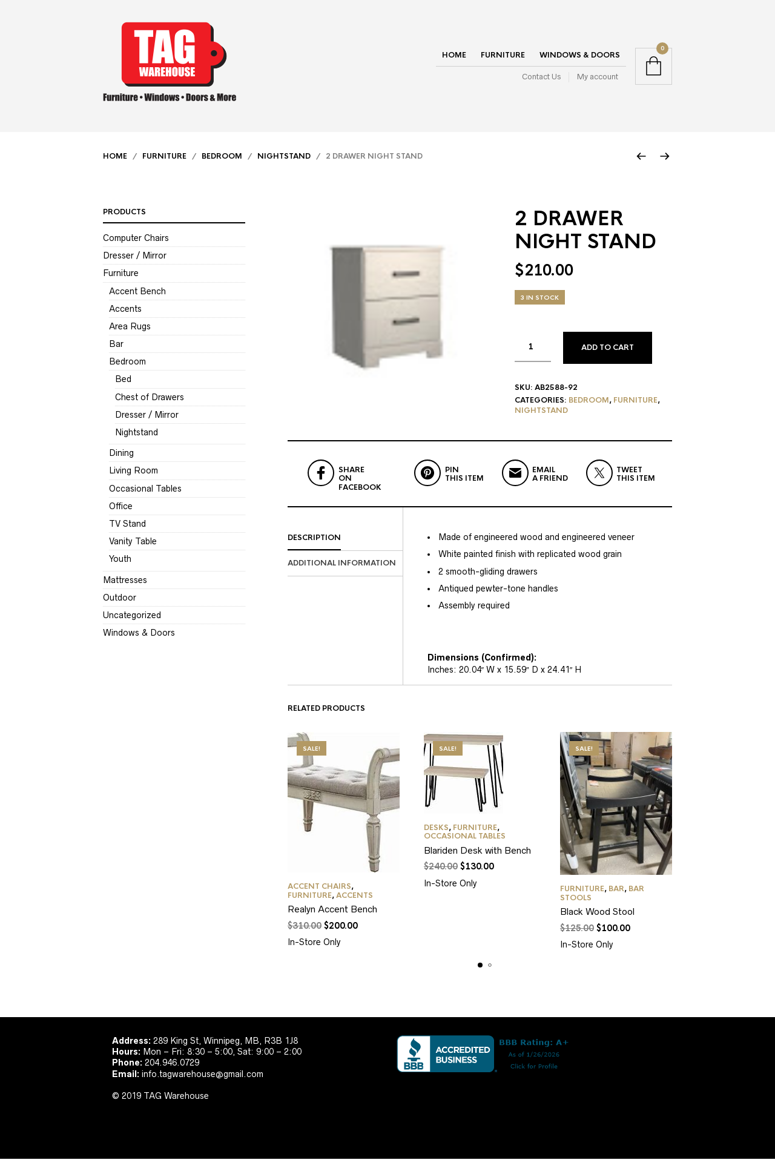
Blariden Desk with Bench (477, 851)
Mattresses (125, 580)
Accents (354, 896)
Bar (616, 890)
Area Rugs (130, 327)
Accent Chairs (319, 888)
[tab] (345, 539)
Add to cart (607, 349)
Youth (120, 560)
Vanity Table (133, 542)
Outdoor (119, 598)
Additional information (342, 564)
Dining (121, 454)
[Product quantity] (533, 348)
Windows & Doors (579, 56)
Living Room (133, 471)
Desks (436, 829)
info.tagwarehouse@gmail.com (202, 1074)
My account (597, 77)
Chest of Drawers (149, 398)
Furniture (503, 56)
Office (121, 507)
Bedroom (222, 157)
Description (314, 539)
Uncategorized (132, 616)
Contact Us (541, 77)
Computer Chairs (136, 239)
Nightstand (284, 157)
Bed (123, 380)
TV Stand (127, 525)
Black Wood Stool (597, 913)
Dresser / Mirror (135, 257)
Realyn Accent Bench (332, 910)
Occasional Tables (465, 837)
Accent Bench (137, 292)
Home (454, 56)
